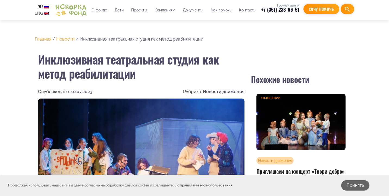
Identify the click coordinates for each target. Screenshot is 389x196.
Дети (119, 10)
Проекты (139, 10)
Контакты (247, 10)
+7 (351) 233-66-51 (280, 9)
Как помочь (221, 10)
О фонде (99, 10)
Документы (193, 10)
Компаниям (165, 10)
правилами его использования (206, 185)
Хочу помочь (321, 9)
